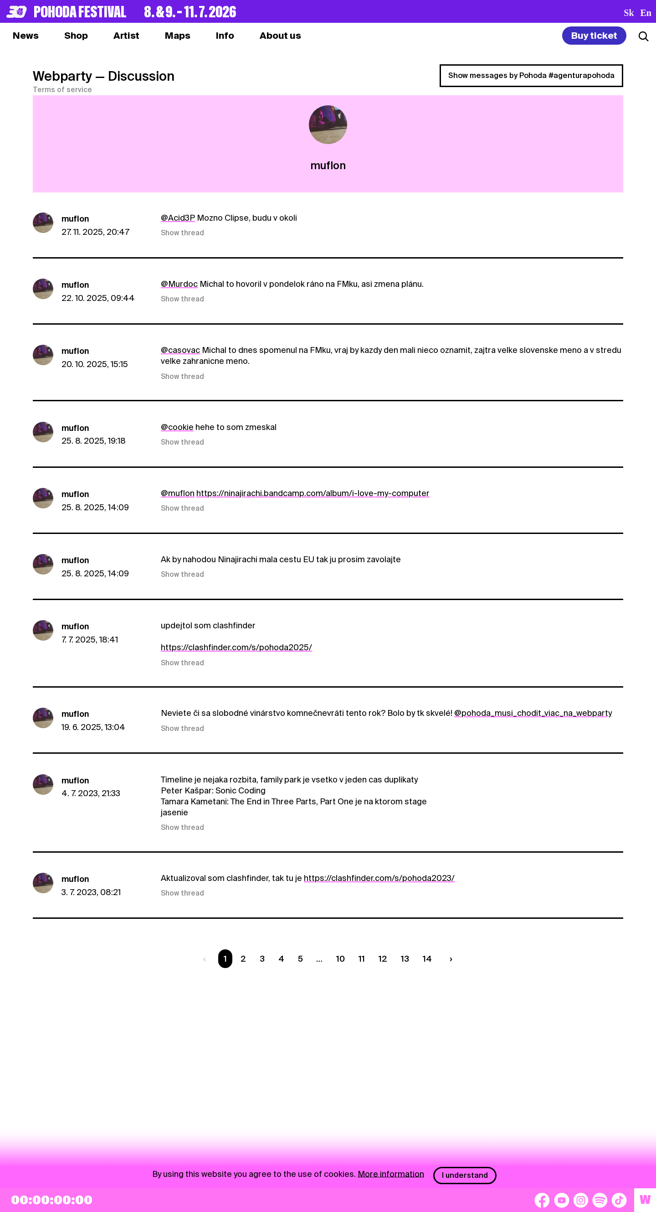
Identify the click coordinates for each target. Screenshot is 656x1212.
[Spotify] (600, 1200)
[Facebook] (542, 1200)
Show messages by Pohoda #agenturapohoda (531, 75)
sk (629, 12)
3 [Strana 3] (262, 958)
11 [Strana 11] (362, 958)
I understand (465, 1175)
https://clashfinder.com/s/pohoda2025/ (236, 647)
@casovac (180, 350)
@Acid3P (178, 218)
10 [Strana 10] (340, 958)
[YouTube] (561, 1200)
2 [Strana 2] (243, 958)
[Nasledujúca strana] (449, 958)
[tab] (76, 35)
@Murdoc (179, 284)
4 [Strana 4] (281, 958)
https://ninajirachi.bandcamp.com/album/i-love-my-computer (313, 493)
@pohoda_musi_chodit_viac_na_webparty (533, 713)
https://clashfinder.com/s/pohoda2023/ (379, 878)
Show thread (182, 233)
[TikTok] (619, 1200)
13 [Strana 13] (405, 958)
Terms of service (62, 90)
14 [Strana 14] (427, 958)
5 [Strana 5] (300, 958)
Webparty (62, 76)
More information (391, 1173)
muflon (75, 218)
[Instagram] (581, 1200)
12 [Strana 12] (383, 958)
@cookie (177, 427)
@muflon (178, 493)
